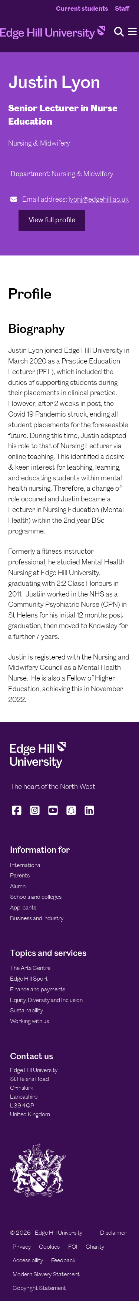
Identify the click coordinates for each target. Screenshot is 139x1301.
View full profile (52, 220)
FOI (72, 1246)
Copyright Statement (39, 1287)
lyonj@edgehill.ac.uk (99, 199)
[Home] (52, 35)
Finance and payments (37, 989)
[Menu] (132, 32)
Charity (95, 1246)
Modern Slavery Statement (46, 1274)
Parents (20, 875)
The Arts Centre (30, 967)
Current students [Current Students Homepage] (82, 8)
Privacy (22, 1246)
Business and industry (36, 918)
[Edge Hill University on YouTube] (53, 815)
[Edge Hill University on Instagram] (35, 815)
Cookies (49, 1246)
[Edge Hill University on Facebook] (17, 815)
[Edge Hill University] (38, 766)
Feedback (63, 1260)
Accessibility (28, 1260)
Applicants (23, 907)
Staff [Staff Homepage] (122, 8)
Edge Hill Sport (29, 978)
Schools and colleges (36, 896)
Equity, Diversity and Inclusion (46, 999)
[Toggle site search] (119, 32)
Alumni (18, 886)
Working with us (29, 1021)
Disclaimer (113, 1232)
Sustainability (26, 1010)
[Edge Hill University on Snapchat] (71, 815)
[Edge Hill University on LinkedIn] (89, 815)
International (26, 865)
